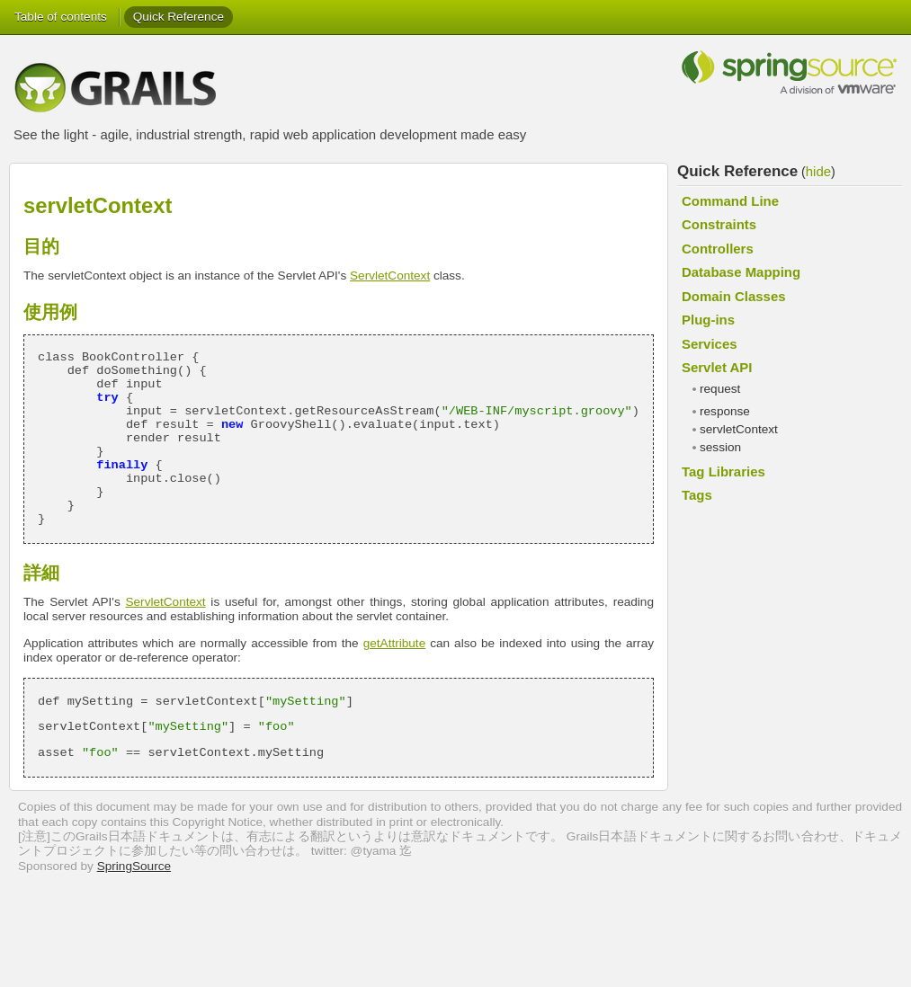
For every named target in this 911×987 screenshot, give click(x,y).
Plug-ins (708, 319)
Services (709, 343)
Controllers (718, 248)
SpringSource (134, 866)
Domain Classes (734, 296)
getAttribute (394, 643)
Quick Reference (178, 16)
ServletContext (390, 275)
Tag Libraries (723, 471)
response (725, 411)
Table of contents (60, 16)
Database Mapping (741, 272)
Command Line (730, 201)
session (720, 447)
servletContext (739, 429)
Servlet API (717, 367)
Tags (697, 494)
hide (818, 171)
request (720, 389)
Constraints (719, 224)
